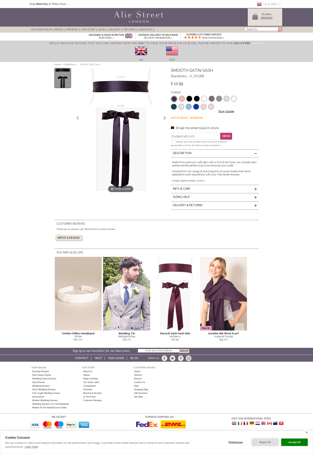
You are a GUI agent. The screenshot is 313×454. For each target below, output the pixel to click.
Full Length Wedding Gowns (46, 393)
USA (172, 59)
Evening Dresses (40, 371)
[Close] (258, 43)
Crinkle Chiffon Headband (78, 333)
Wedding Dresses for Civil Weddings (50, 404)
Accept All (294, 442)
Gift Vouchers (140, 393)
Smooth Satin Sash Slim (175, 333)
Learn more (31, 446)
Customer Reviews (92, 400)
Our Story (88, 29)
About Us (87, 371)
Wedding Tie (126, 333)
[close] (306, 432)
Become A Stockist (92, 393)
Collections (70, 64)
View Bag (267, 17)
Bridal (59, 29)
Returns (129, 29)
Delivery (115, 29)
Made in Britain (90, 378)
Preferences (236, 442)
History (86, 375)
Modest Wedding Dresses (45, 400)
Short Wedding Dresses (44, 389)
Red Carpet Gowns (41, 375)
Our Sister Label (91, 382)
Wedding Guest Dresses (44, 378)
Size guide (116, 358)
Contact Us (139, 382)
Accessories (38, 396)
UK (141, 59)
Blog (102, 29)
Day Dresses (38, 382)
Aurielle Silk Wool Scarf (223, 333)
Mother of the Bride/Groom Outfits (49, 407)
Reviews (72, 29)
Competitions (89, 386)
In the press (89, 396)
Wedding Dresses (41, 386)
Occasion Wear (41, 29)
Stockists (87, 389)
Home (57, 64)
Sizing (137, 371)
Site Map (138, 396)
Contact (81, 358)
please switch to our (224, 43)
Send (226, 136)
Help (98, 358)
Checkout (145, 29)
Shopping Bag (141, 389)
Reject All (265, 442)
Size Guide (226, 111)
